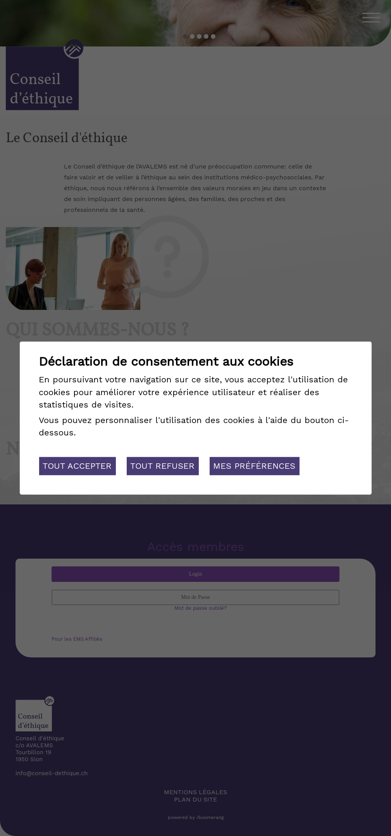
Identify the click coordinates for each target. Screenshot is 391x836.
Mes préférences (254, 466)
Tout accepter (77, 466)
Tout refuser (162, 466)
